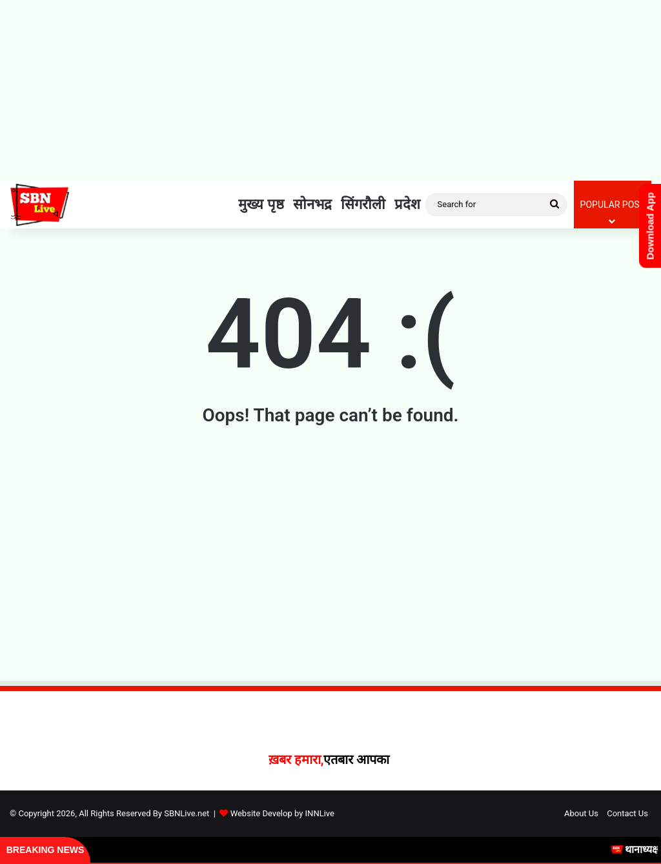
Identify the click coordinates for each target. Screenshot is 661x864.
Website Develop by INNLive (282, 813)
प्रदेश (407, 204)
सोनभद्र (312, 204)
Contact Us (627, 813)
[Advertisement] (330, 90)
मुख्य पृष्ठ (260, 204)
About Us (581, 813)
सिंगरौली (363, 204)
